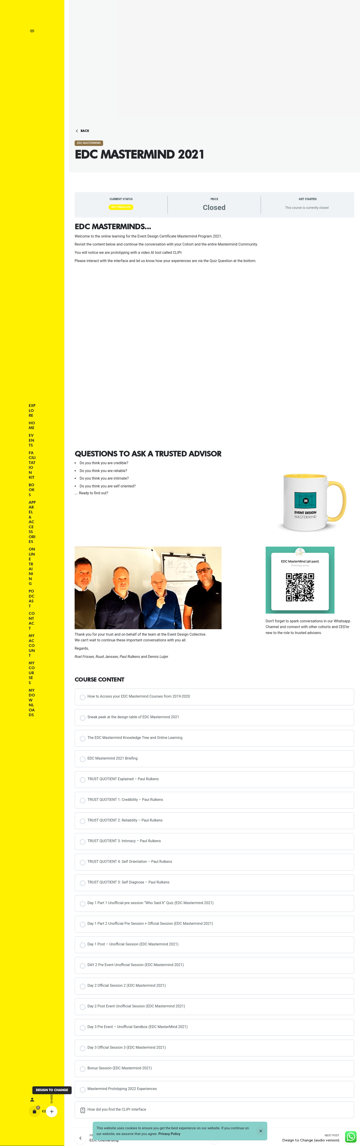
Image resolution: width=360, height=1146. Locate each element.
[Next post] (310, 1138)
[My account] (32, 1100)
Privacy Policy (169, 1134)
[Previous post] (82, 1138)
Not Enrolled (121, 207)
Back (82, 131)
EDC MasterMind (89, 143)
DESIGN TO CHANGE (52, 1090)
